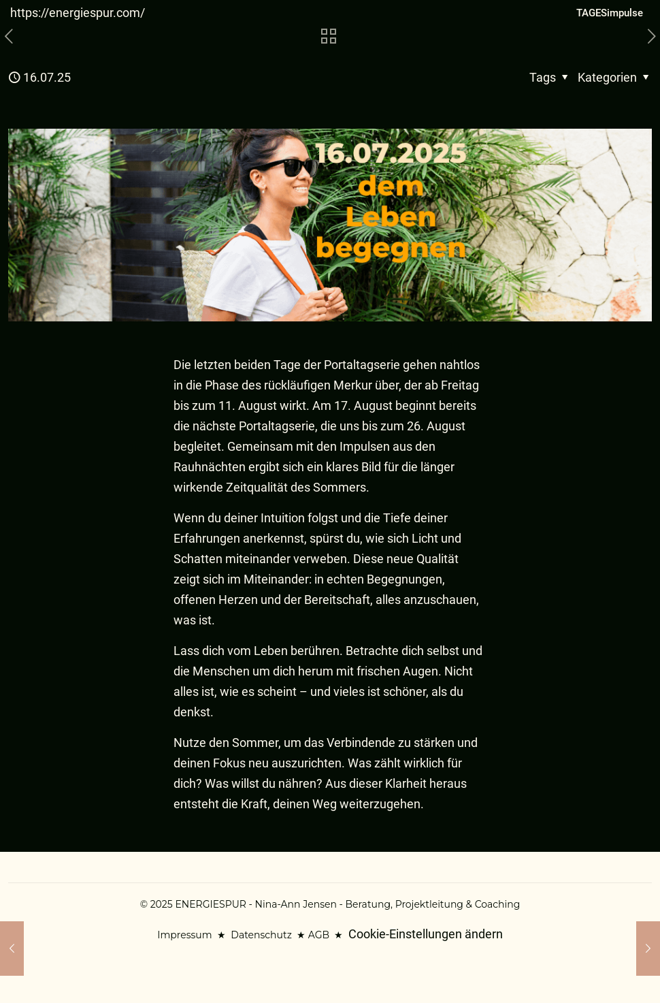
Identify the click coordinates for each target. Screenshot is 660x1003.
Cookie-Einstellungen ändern (425, 934)
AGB (318, 935)
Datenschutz (261, 935)
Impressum (184, 935)
